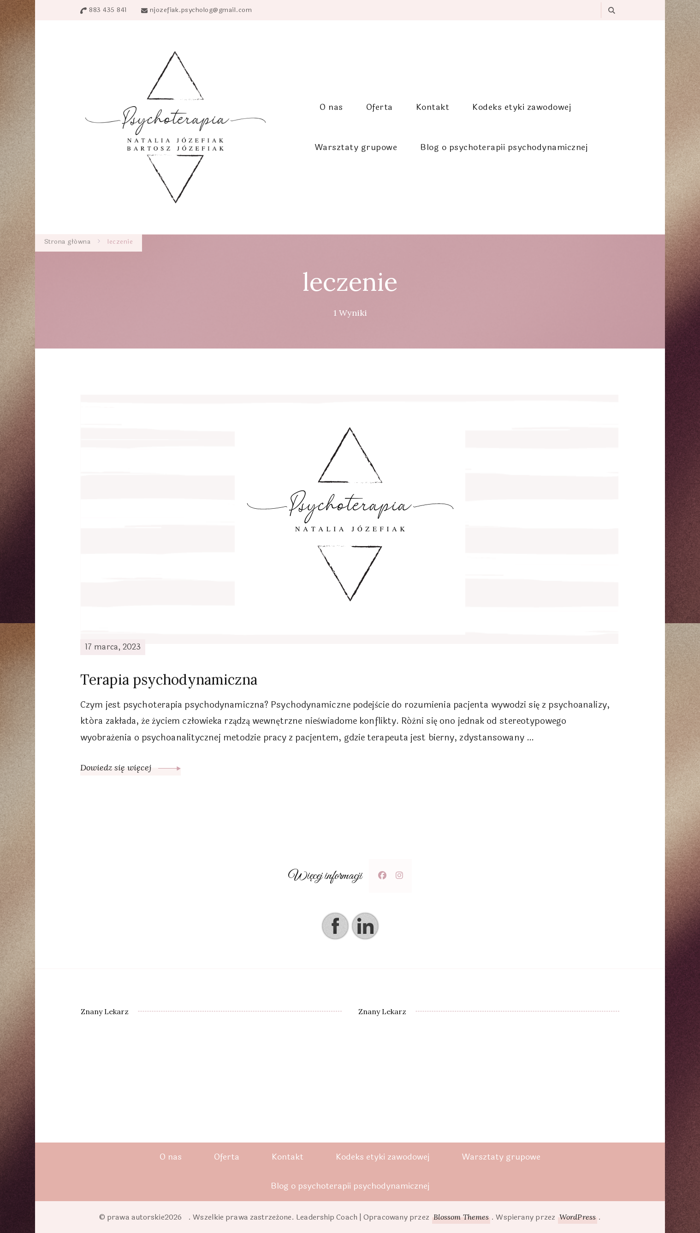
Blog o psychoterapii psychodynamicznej (503, 147)
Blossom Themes (461, 1216)
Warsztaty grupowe (355, 147)
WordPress (577, 1216)
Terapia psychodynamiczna (168, 679)
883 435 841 (108, 10)
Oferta (379, 107)
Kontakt (433, 107)
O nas (331, 107)
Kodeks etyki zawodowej (521, 107)
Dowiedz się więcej (130, 767)
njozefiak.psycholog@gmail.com (201, 10)
